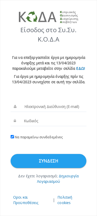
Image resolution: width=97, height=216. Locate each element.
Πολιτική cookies (64, 200)
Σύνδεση (48, 161)
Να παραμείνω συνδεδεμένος (37, 137)
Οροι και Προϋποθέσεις (26, 200)
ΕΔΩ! (80, 68)
